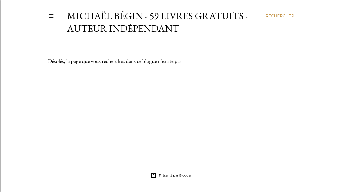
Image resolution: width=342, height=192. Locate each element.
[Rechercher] (280, 16)
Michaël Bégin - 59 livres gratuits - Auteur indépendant (157, 22)
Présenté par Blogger (171, 175)
